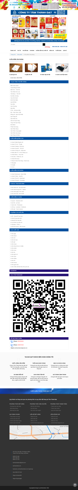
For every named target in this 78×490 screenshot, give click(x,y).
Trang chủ (13, 50)
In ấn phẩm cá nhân (16, 197)
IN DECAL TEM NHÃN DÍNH (17, 183)
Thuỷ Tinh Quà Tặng (15, 122)
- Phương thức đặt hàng (15, 406)
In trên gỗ (13, 242)
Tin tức (19, 50)
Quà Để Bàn (13, 102)
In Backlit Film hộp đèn (16, 220)
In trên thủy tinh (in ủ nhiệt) (17, 246)
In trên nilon (13, 256)
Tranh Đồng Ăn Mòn (15, 87)
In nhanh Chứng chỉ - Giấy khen (18, 150)
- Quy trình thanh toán (55, 410)
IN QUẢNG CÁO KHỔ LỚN (17, 212)
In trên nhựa (13, 244)
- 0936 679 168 (33, 416)
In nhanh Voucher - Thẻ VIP (17, 148)
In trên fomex (14, 262)
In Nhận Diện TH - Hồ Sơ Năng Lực (19, 152)
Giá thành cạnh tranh (59, 374)
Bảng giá (51, 50)
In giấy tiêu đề (28, 74)
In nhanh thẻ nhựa (15, 158)
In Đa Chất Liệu (14, 230)
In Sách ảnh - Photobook (16, 205)
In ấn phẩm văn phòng (16, 170)
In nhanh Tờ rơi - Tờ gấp (16, 144)
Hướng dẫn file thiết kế (42, 50)
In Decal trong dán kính (16, 218)
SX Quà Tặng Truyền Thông (18, 81)
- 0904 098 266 (33, 418)
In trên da (13, 252)
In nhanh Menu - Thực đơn (17, 154)
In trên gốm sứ (14, 254)
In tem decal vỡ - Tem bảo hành (18, 187)
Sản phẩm (19, 54)
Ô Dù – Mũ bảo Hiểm (16, 110)
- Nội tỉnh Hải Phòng (35, 406)
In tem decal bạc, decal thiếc (17, 193)
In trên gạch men (15, 264)
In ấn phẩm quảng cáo (16, 138)
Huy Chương (14, 106)
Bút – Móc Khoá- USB (16, 112)
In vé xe (12, 167)
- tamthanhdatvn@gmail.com (37, 422)
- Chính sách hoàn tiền (15, 422)
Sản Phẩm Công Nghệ (16, 131)
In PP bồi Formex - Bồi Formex (18, 226)
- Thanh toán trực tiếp (55, 406)
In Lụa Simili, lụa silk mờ (16, 222)
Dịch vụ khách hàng (60, 363)
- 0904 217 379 (33, 420)
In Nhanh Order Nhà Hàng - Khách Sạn (20, 160)
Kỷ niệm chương (14, 96)
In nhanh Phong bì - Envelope (18, 180)
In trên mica (13, 250)
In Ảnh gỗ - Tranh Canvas (17, 209)
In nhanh (32, 50)
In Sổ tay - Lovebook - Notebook (18, 207)
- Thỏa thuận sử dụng (15, 416)
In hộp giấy (13, 162)
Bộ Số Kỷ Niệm (14, 100)
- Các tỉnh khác (33, 408)
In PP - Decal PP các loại (16, 216)
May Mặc (13, 108)
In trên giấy (13, 233)
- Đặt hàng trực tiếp (14, 410)
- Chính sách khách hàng (15, 420)
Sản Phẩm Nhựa (15, 128)
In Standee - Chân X (15, 224)
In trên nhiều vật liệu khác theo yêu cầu (20, 266)
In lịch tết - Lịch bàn (15, 203)
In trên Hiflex (14, 258)
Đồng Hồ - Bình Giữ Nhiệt (17, 114)
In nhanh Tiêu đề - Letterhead (17, 178)
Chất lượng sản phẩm (18, 363)
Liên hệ (64, 50)
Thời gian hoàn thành (39, 363)
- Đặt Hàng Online (14, 408)
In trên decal (13, 235)
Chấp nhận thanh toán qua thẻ (41, 391)
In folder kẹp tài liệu (45, 74)
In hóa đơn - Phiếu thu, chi (17, 156)
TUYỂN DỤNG (58, 50)
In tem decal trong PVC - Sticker (18, 189)
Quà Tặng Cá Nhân (15, 135)
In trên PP (13, 260)
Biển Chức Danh (14, 85)
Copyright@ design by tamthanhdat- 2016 (39, 488)
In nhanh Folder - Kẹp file (17, 176)
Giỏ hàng (47, 47)
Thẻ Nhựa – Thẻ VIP (15, 93)
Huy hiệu (13, 104)
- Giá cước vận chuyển (35, 410)
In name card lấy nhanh (61, 74)
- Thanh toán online (55, 408)
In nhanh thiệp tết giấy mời (17, 142)
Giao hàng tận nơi (39, 374)
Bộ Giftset (13, 124)
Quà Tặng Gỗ (14, 116)
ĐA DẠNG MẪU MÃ (18, 374)
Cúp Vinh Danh (14, 98)
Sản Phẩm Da (14, 118)
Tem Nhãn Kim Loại (15, 91)
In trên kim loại (14, 240)
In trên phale (13, 248)
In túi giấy (13, 165)
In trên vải (13, 237)
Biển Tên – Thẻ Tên (15, 89)
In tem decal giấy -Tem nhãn (17, 191)
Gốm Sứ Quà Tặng (15, 120)
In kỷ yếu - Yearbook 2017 (17, 200)
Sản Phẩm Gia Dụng (15, 133)
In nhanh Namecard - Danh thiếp (18, 174)
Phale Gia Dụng (14, 126)
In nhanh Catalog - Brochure (17, 146)
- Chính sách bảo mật (15, 418)
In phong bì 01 (13, 74)
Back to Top (76, 484)
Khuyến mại (25, 50)
